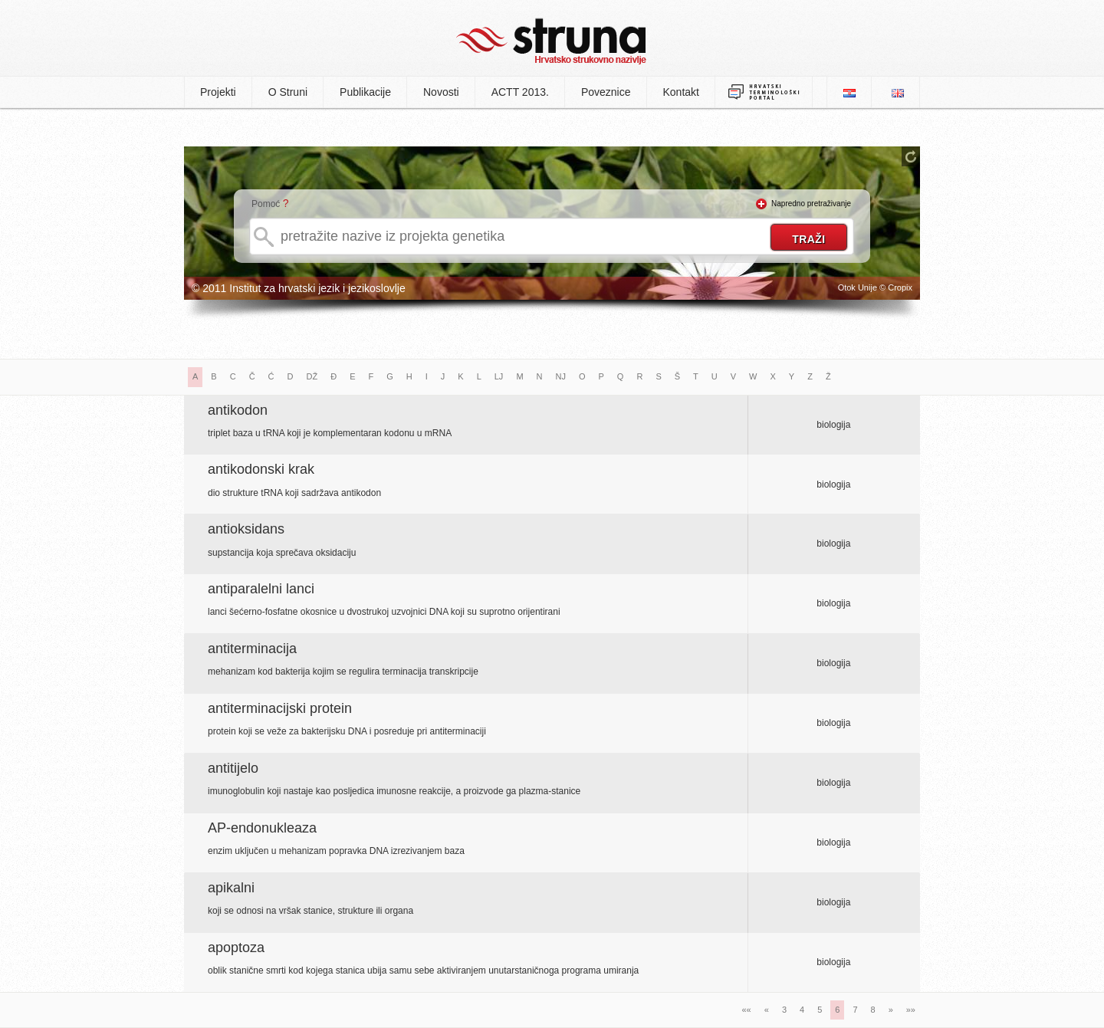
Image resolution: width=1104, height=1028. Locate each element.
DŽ (312, 376)
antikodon (238, 410)
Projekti (218, 92)
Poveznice (606, 92)
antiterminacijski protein (280, 708)
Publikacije (365, 92)
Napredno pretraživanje (811, 203)
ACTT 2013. (520, 92)
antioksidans (246, 529)
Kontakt (681, 92)
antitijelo (233, 768)
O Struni (287, 92)
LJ (499, 376)
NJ (561, 376)
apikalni (231, 887)
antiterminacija (252, 648)
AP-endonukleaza (262, 828)
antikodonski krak (261, 469)
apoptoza (236, 947)
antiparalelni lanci (261, 588)
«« (746, 1009)
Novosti (441, 92)
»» (910, 1009)
